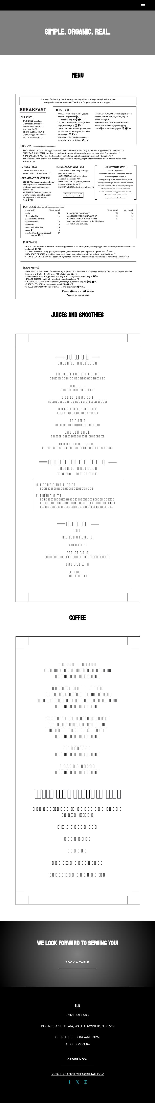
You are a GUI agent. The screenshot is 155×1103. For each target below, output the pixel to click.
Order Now (77, 1059)
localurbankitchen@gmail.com (77, 1074)
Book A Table (77, 962)
